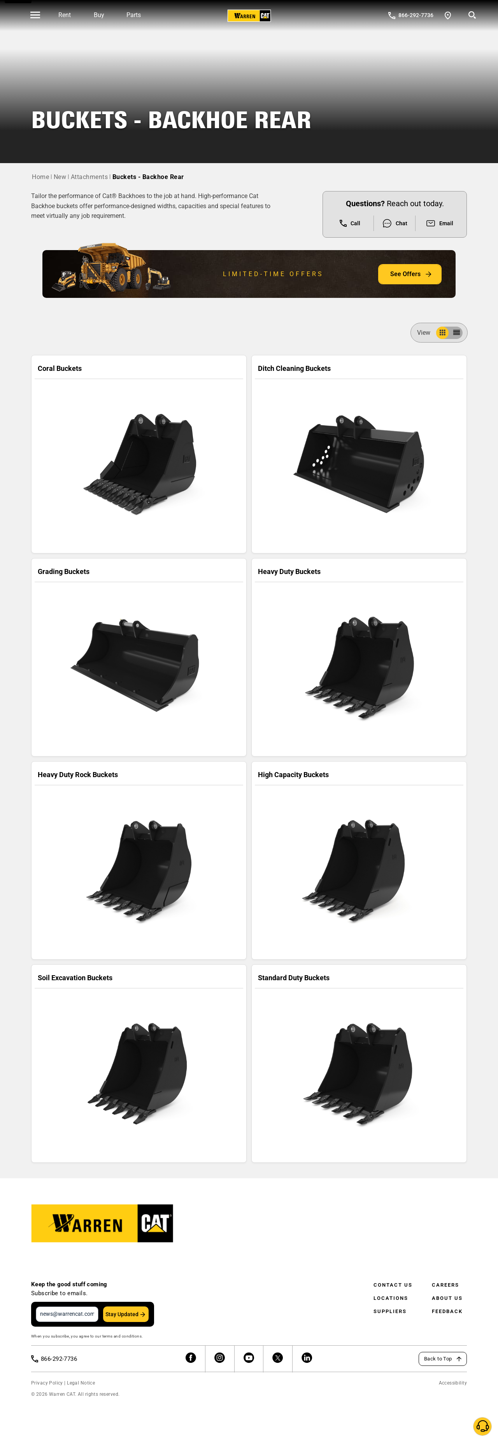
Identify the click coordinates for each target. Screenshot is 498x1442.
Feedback (447, 1311)
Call (350, 223)
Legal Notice (81, 1383)
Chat (394, 223)
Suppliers (390, 1311)
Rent (64, 15)
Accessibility (453, 1383)
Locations (391, 1298)
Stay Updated (122, 1314)
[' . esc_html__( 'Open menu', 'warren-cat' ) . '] (35, 15)
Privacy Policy (47, 1383)
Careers (445, 1285)
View (427, 332)
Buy (99, 15)
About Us (447, 1298)
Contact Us (393, 1285)
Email (439, 223)
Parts (133, 15)
